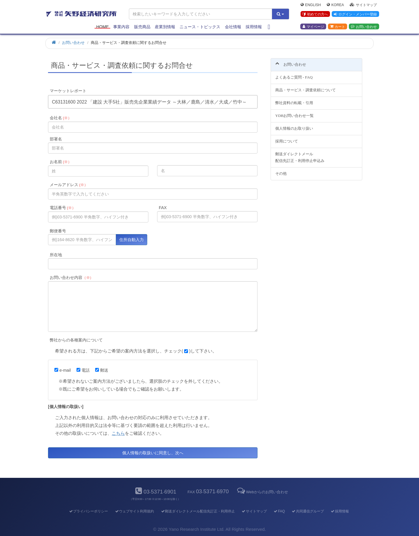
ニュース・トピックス (200, 26)
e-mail (62, 370)
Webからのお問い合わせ (262, 492)
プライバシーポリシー (88, 511)
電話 (83, 370)
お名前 (61, 161)
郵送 (101, 370)
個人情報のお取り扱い (294, 125)
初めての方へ (315, 14)
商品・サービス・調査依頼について (305, 87)
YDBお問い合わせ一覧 (294, 112)
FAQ (279, 511)
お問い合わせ (364, 26)
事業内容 (121, 26)
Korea (335, 5)
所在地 (56, 254)
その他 (281, 170)
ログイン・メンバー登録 (355, 14)
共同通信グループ (308, 511)
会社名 (61, 117)
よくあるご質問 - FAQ (294, 74)
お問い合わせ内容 (72, 277)
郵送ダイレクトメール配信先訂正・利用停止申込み (299, 153)
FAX (163, 207)
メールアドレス (69, 184)
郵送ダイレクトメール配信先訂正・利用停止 (198, 511)
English (311, 5)
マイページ (313, 26)
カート (337, 26)
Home (102, 26)
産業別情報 (165, 26)
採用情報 (254, 26)
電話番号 (63, 207)
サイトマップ (363, 5)
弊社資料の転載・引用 (294, 99)
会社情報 (233, 26)
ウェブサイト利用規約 (134, 511)
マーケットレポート (68, 90)
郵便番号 (58, 231)
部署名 (56, 139)
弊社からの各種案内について (76, 340)
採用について (286, 138)
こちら (118, 433)
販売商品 (142, 26)
